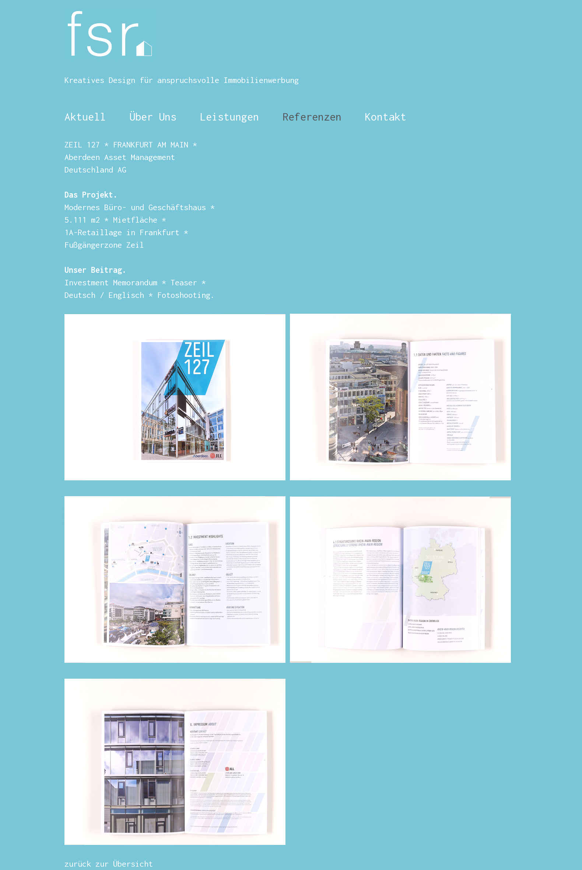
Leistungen (229, 117)
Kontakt (385, 117)
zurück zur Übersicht (108, 864)
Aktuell (85, 117)
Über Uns (149, 117)
